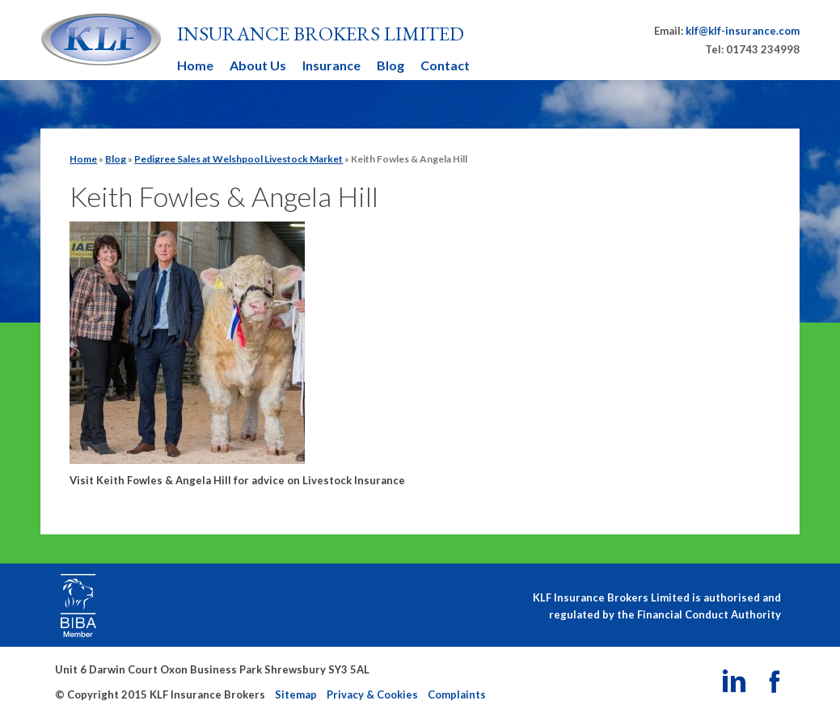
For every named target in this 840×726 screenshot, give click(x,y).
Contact (445, 65)
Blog (390, 65)
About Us (258, 65)
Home (195, 65)
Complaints (457, 694)
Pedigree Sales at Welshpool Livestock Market (238, 159)
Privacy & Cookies (372, 694)
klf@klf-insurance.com (743, 30)
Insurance (331, 65)
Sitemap (296, 694)
